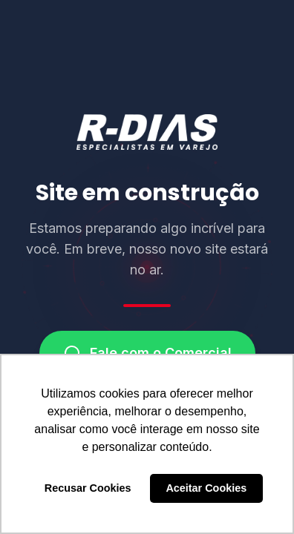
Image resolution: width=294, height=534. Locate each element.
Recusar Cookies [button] (88, 488)
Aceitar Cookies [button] (206, 488)
